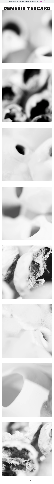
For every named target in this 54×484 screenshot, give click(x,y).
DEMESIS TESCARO (27, 8)
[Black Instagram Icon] (47, 479)
